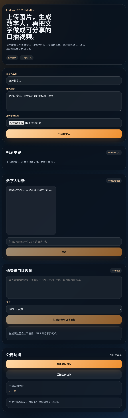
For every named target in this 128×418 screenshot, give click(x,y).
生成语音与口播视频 (64, 319)
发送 (64, 252)
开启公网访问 (64, 364)
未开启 (12, 390)
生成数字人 (64, 134)
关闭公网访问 (64, 374)
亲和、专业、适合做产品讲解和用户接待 (64, 101)
